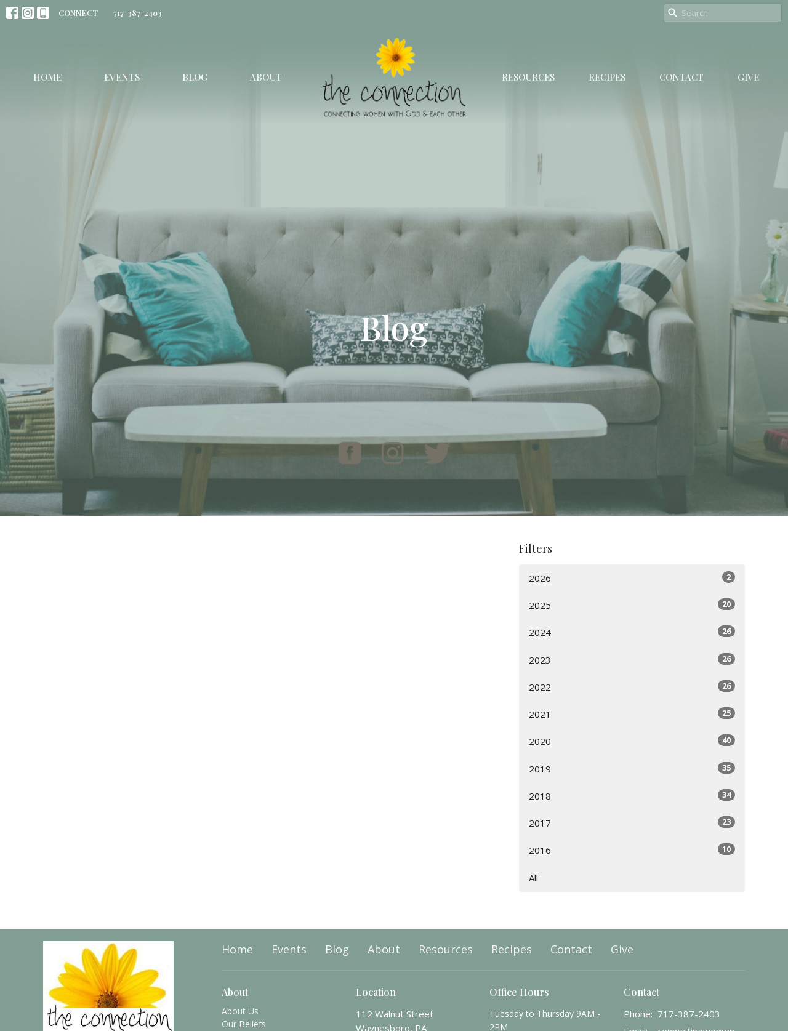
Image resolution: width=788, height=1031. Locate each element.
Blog (194, 77)
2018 (632, 795)
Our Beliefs (244, 1024)
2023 (632, 659)
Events (122, 77)
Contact (681, 77)
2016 (632, 849)
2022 (632, 686)
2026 (632, 577)
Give (748, 77)
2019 (632, 768)
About (266, 77)
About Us (240, 1011)
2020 (632, 740)
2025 (632, 604)
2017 (632, 822)
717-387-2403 (137, 12)
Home (47, 77)
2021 (632, 713)
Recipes (607, 77)
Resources (528, 77)
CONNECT (78, 12)
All (533, 878)
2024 (632, 631)
